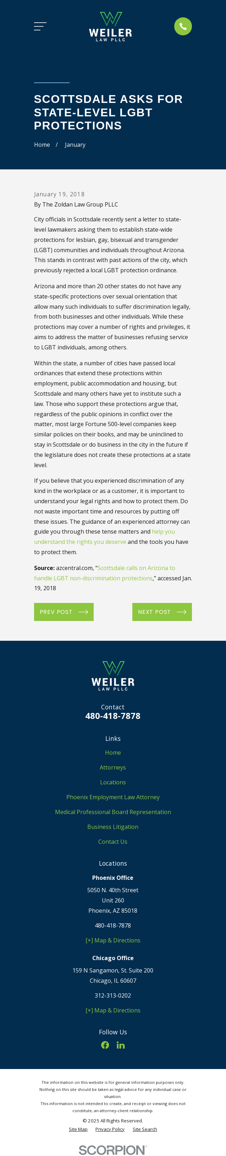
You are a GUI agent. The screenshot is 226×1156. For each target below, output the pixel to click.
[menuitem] (78, 1129)
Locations (113, 782)
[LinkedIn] (121, 1045)
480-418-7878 (112, 715)
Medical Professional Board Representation (113, 812)
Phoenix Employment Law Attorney (113, 797)
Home (113, 752)
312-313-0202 (113, 995)
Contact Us (112, 842)
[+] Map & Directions (113, 940)
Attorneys (113, 767)
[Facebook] (105, 1045)
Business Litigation (112, 827)
